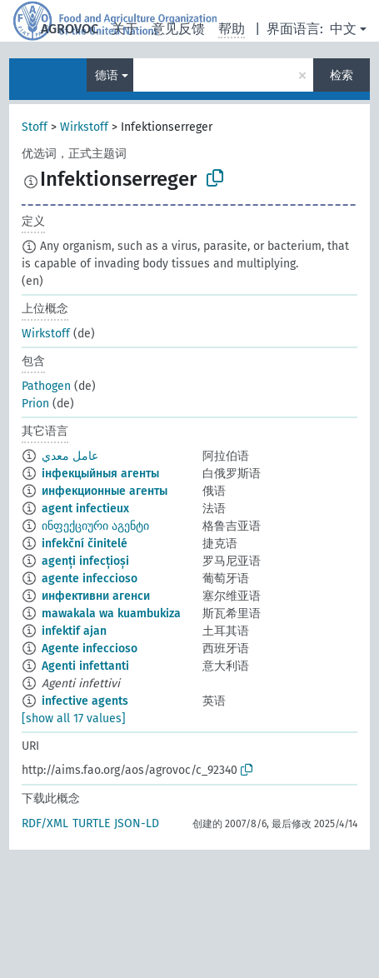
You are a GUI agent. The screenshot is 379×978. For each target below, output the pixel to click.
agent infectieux (85, 508)
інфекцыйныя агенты (100, 474)
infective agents (85, 701)
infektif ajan (74, 631)
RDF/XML (45, 823)
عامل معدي (70, 456)
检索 (341, 75)
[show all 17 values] (74, 718)
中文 (343, 29)
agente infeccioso (89, 578)
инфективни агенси (96, 596)
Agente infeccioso (89, 648)
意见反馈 (178, 29)
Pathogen (46, 386)
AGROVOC (69, 29)
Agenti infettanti (85, 666)
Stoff (34, 127)
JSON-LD (136, 823)
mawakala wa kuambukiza (111, 613)
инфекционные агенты (104, 491)
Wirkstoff (84, 127)
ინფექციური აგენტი (95, 526)
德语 (106, 75)
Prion (35, 404)
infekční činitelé (84, 543)
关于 (125, 29)
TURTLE (91, 823)
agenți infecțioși (85, 561)
